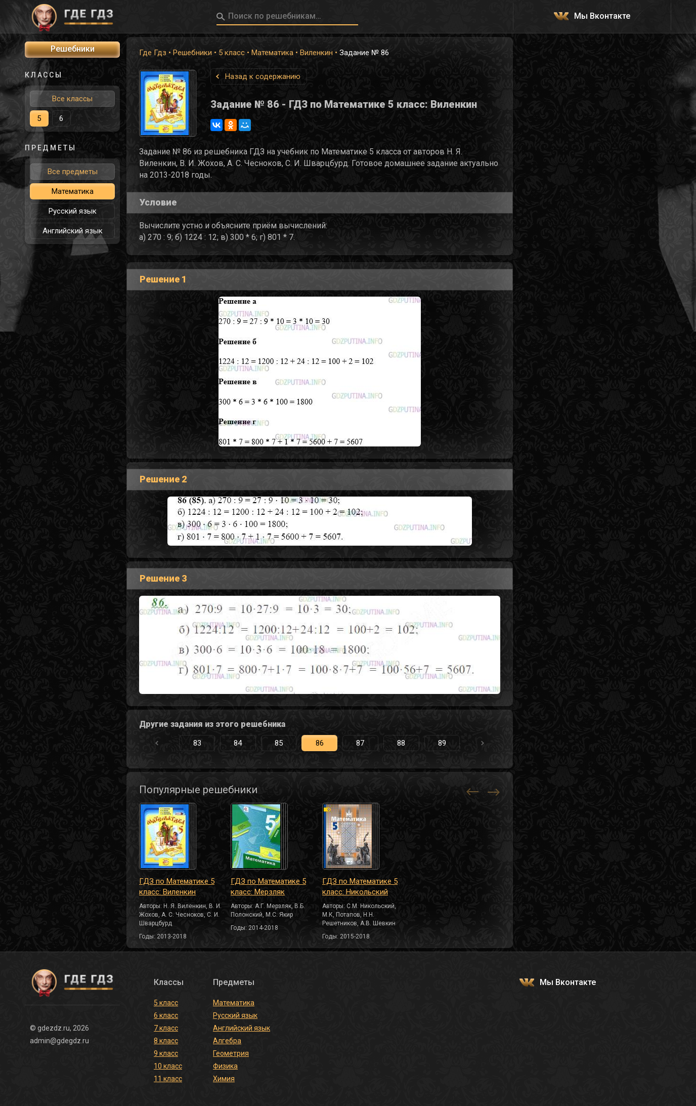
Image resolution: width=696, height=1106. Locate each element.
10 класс (168, 1066)
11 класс (168, 1079)
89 (442, 743)
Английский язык (72, 230)
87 (360, 743)
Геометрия (231, 1053)
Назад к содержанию (262, 76)
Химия (224, 1079)
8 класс (166, 1041)
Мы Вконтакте (602, 16)
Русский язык (73, 211)
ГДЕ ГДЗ (72, 16)
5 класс (232, 52)
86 (320, 743)
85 (279, 743)
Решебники (192, 52)
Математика (272, 52)
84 (238, 743)
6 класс (166, 1015)
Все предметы (73, 171)
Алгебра (227, 1041)
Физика (225, 1066)
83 (197, 743)
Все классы (72, 98)
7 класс (166, 1028)
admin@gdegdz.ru (59, 1041)
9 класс (166, 1053)
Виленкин (316, 52)
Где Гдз (152, 52)
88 (401, 743)
